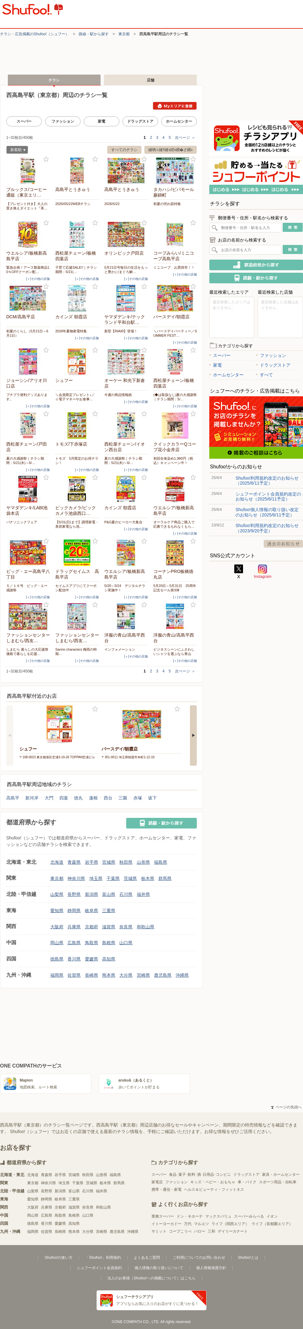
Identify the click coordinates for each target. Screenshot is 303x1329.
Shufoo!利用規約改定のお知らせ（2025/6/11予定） (267, 481)
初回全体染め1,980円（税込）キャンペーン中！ (173, 461)
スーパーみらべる (249, 1216)
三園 (122, 797)
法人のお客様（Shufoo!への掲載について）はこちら (151, 1278)
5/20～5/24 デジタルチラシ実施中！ (124, 588)
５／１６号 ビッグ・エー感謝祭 (26, 588)
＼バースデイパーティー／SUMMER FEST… (175, 333)
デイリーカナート (233, 1231)
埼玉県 (95, 878)
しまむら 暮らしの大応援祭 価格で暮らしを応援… (27, 651)
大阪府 (56, 926)
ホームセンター (179, 121)
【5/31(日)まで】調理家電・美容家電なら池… (77, 524)
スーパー (24, 121)
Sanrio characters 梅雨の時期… (76, 651)
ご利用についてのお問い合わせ (199, 1257)
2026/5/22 (112, 204)
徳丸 (78, 797)
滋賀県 (108, 926)
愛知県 (56, 910)
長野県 (74, 894)
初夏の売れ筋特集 (167, 204)
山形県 (143, 862)
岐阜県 (91, 910)
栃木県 (147, 878)
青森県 (74, 862)
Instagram (262, 571)
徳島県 (56, 958)
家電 (101, 121)
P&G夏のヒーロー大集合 (123, 522)
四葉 (63, 797)
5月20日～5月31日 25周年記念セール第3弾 (174, 588)
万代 (187, 1224)
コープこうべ (180, 1231)
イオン (272, 1216)
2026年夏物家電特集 (71, 331)
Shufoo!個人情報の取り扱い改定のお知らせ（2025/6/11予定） (267, 512)
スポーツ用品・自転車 (277, 1182)
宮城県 (108, 862)
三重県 (108, 910)
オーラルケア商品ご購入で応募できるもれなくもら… (174, 524)
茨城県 (130, 878)
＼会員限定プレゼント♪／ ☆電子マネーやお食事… (75, 397)
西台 (108, 797)
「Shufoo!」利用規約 (103, 1257)
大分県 (125, 975)
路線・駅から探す (94, 34)
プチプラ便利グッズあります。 (26, 397)
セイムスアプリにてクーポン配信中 (76, 588)
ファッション (63, 121)
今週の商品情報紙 (118, 395)
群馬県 (164, 878)
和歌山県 (145, 926)
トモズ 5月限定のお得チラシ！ (76, 461)
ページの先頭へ (286, 1107)
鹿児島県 (162, 975)
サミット (159, 1231)
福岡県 (56, 975)
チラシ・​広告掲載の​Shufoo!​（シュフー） (34, 34)
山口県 (125, 942)
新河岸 (31, 797)
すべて (264, 374)
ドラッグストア (140, 121)
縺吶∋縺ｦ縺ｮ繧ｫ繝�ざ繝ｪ (170, 150)
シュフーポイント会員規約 (99, 1268)
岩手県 (91, 862)
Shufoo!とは (248, 1257)
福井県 (143, 894)
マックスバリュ (218, 1216)
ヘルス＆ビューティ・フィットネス (214, 1189)
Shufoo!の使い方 (58, 1257)
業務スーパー (163, 1216)
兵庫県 (74, 926)
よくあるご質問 (147, 1257)
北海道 (56, 862)
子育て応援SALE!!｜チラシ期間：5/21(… (76, 270)
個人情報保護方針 (211, 1268)
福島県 (160, 862)
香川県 (74, 958)
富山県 (108, 894)
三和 (211, 1231)
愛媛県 (91, 958)
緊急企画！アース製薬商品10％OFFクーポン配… (27, 270)
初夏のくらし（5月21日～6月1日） (27, 333)
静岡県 (74, 910)
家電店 (157, 1182)
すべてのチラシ (124, 150)
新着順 (16, 151)
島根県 (108, 942)
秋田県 (125, 862)
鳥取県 (91, 942)
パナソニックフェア (21, 522)
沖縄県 (182, 975)
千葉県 (113, 878)
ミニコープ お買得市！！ (174, 267)
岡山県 (56, 942)
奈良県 (125, 926)
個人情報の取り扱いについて (159, 1268)
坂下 (152, 797)
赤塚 (137, 797)
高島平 (12, 797)
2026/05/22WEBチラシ (73, 204)
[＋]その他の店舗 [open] (38, 279)
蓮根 (93, 797)
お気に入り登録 (46, 159)
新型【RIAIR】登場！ (120, 331)
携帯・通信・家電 (166, 1189)
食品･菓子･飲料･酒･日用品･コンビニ (200, 1174)
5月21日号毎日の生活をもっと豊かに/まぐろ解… (126, 270)
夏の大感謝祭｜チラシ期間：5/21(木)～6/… (25, 461)
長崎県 (91, 975)
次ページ (185, 137)
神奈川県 (76, 878)
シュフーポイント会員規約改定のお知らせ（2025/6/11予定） (268, 496)
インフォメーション (119, 649)
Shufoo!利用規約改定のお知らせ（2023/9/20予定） (267, 528)
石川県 (125, 894)
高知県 (108, 958)
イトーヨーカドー (166, 1224)
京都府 (91, 926)
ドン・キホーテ (189, 1216)
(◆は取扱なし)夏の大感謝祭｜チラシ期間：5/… (175, 397)
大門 (49, 797)
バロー (199, 1231)
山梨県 (56, 894)
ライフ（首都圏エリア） (272, 1224)
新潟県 (91, 894)
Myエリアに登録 (175, 106)
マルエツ (201, 1224)
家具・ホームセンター (281, 1174)
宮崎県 (143, 975)
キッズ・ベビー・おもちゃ (212, 1182)
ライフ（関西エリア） (230, 1224)
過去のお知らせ (283, 544)
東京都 (124, 34)
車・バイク (247, 1182)
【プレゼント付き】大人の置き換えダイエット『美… (26, 206)
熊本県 (108, 975)
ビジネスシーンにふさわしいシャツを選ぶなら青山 (174, 651)
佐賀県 (74, 975)
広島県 (74, 942)
